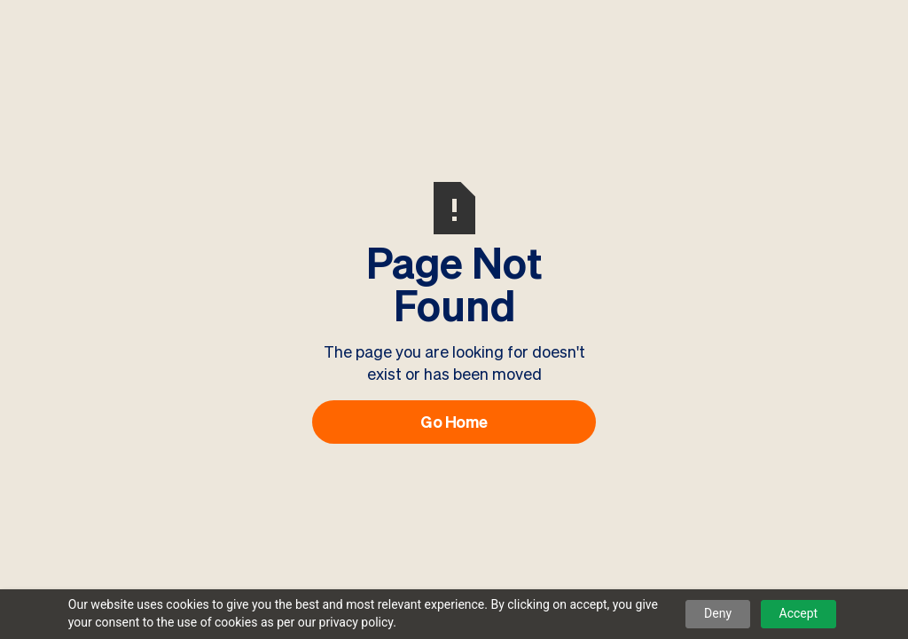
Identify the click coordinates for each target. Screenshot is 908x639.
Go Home (453, 421)
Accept (798, 613)
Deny (718, 613)
